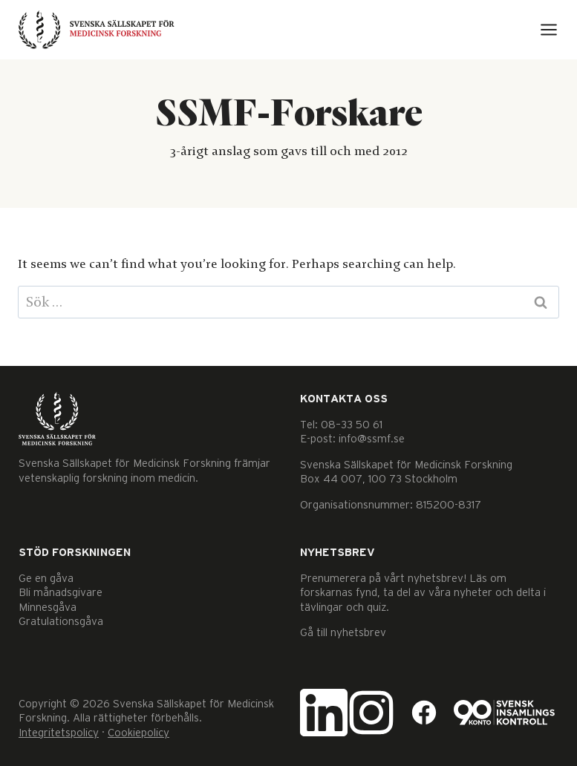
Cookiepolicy (138, 733)
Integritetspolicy (59, 733)
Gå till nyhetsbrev (343, 632)
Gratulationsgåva (61, 621)
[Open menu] (548, 29)
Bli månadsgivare (60, 592)
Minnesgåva (47, 607)
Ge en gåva (46, 578)
